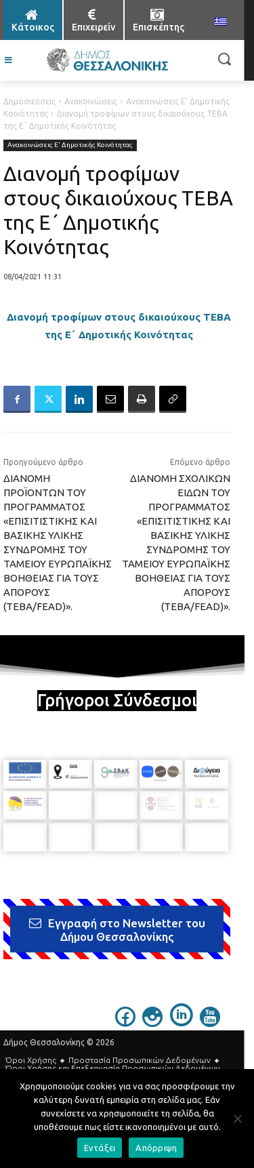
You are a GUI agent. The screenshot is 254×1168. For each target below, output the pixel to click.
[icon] (125, 1023)
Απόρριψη (156, 1147)
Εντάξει (100, 1147)
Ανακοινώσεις (90, 101)
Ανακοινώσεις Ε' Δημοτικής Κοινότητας (70, 145)
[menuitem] (220, 22)
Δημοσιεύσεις (29, 101)
